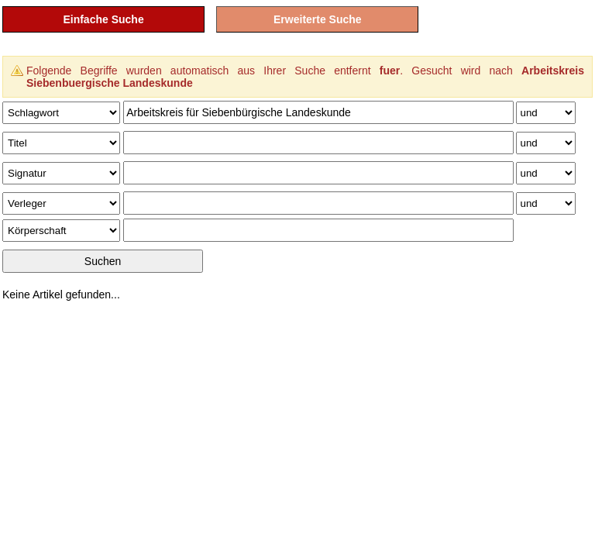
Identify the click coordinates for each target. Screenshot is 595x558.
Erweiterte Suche (317, 19)
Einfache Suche (103, 19)
